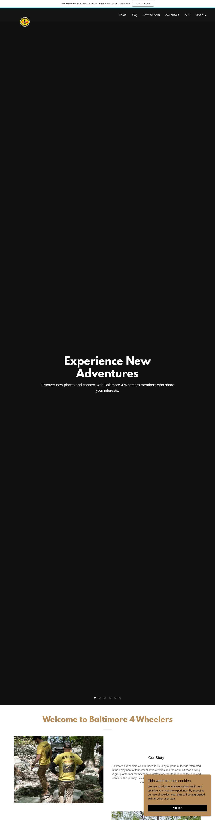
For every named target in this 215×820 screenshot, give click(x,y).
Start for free (143, 4)
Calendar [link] (172, 15)
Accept (177, 808)
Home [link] (123, 15)
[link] (25, 14)
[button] (201, 15)
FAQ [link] (134, 15)
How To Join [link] (151, 15)
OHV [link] (187, 15)
